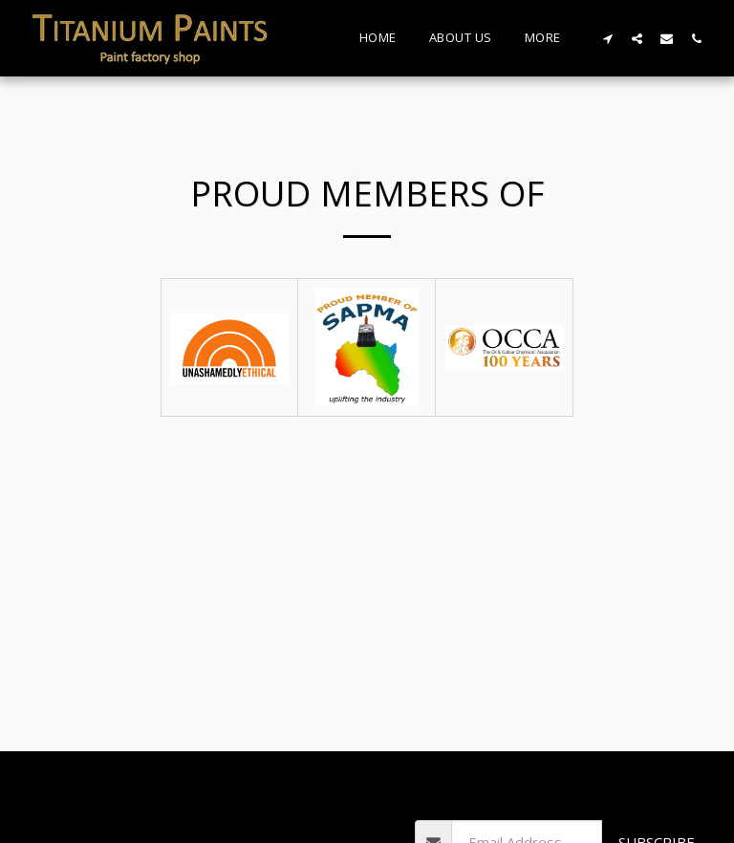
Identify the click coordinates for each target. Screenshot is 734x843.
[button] (607, 38)
